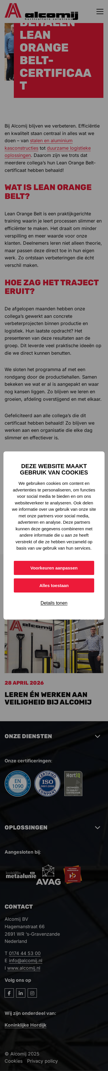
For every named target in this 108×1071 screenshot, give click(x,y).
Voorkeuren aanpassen (54, 567)
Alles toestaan (54, 585)
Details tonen (54, 603)
